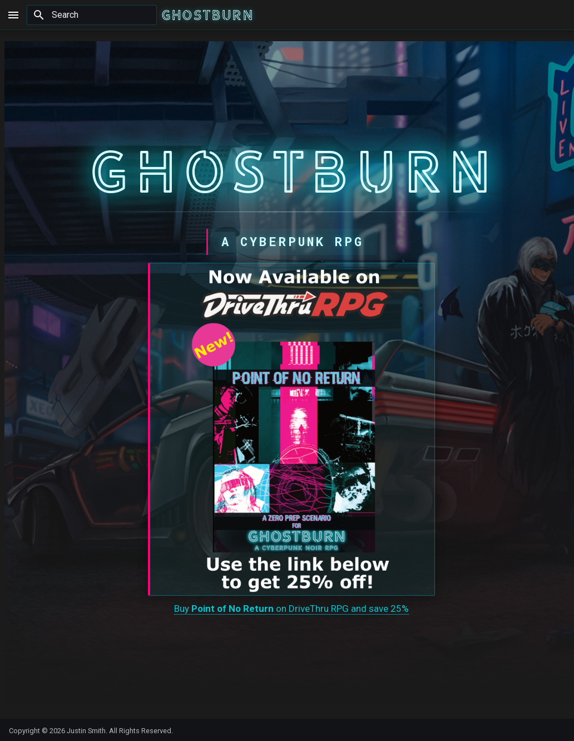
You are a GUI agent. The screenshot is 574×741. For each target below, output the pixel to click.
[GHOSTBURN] (207, 14)
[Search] (92, 15)
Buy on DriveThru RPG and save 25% (291, 608)
